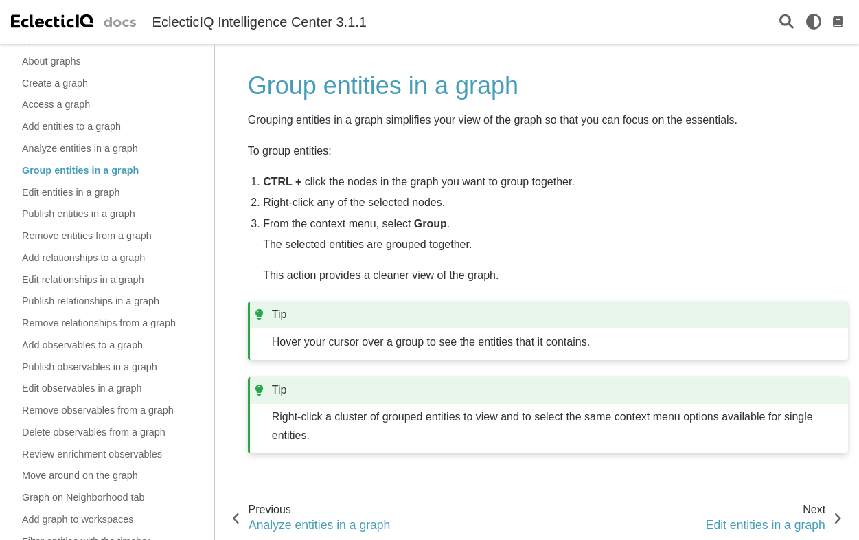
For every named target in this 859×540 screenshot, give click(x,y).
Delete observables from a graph (93, 432)
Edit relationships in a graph (83, 279)
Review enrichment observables (92, 454)
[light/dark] (813, 22)
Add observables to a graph (82, 344)
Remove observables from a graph (98, 410)
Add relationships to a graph (83, 257)
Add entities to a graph (71, 126)
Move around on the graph (80, 475)
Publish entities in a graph (78, 213)
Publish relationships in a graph (90, 300)
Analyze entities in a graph (80, 148)
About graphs (51, 61)
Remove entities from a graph (87, 235)
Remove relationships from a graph (99, 322)
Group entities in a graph (80, 170)
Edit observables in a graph (81, 388)
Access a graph (56, 104)
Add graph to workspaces (77, 519)
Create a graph (55, 83)
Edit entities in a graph (70, 192)
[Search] (786, 22)
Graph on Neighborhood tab (83, 497)
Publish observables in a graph (89, 366)
